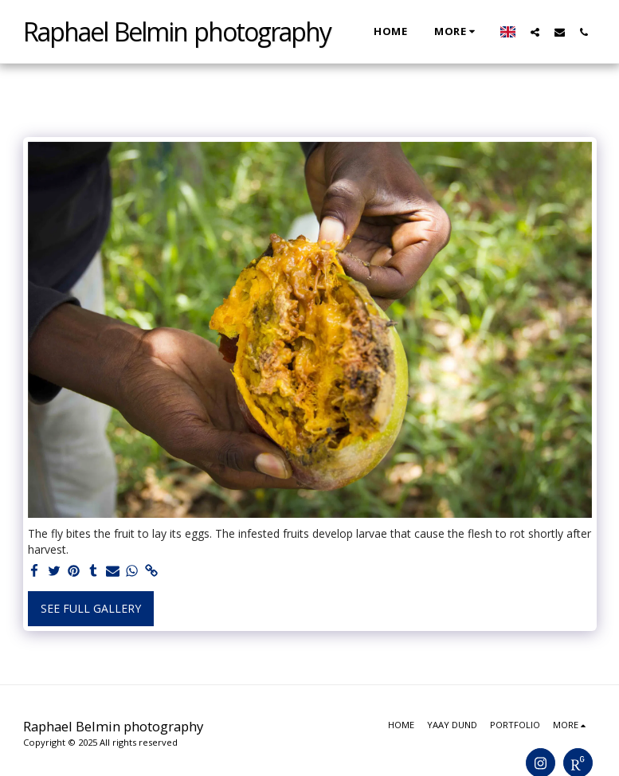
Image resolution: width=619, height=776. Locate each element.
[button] (535, 31)
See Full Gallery (91, 608)
